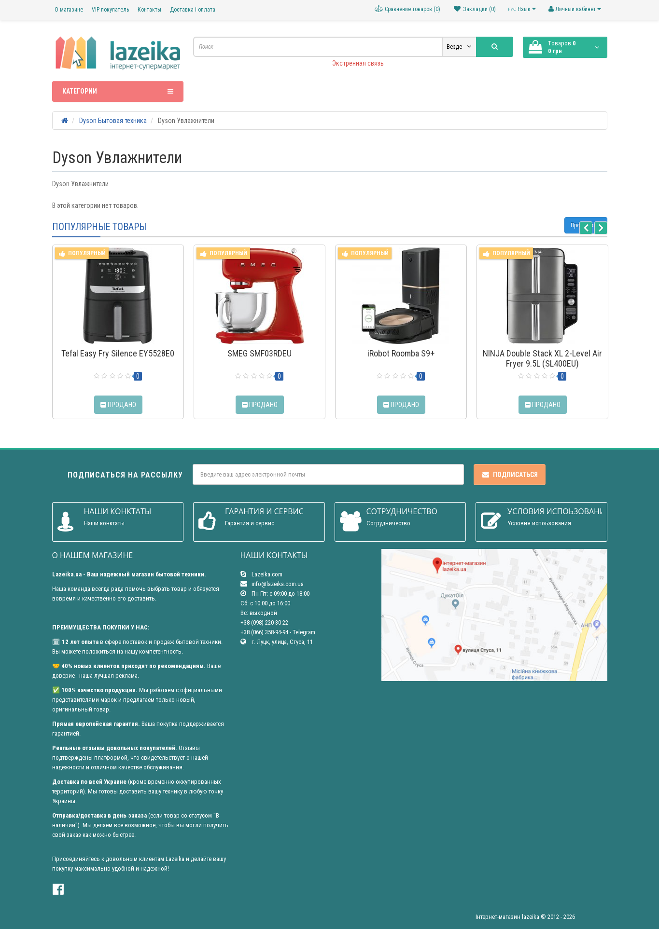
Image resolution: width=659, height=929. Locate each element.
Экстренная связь (358, 63)
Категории (118, 91)
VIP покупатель (110, 9)
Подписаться (509, 474)
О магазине (69, 9)
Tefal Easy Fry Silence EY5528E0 (117, 353)
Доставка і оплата (192, 9)
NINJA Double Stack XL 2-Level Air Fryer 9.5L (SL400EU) (542, 358)
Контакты (149, 9)
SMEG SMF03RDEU (259, 353)
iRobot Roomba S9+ (401, 353)
